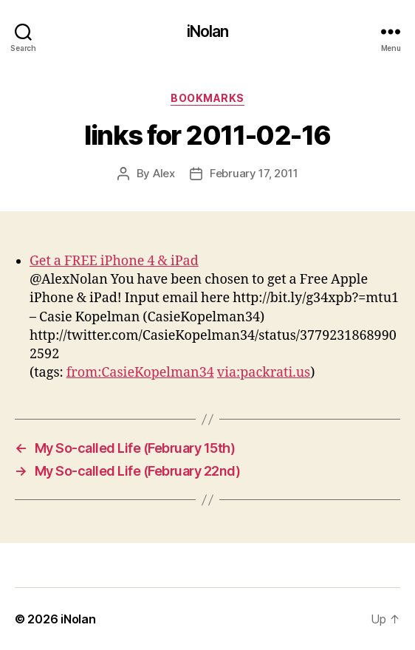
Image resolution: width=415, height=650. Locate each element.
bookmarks (207, 98)
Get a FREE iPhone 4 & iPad (114, 261)
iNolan (208, 31)
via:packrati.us (263, 372)
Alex (164, 173)
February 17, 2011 (254, 173)
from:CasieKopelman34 (140, 372)
